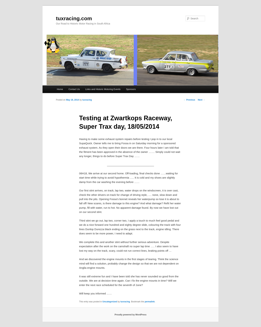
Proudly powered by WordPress (130, 314)
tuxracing (87, 100)
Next (201, 100)
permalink (150, 301)
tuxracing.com (74, 18)
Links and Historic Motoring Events (102, 89)
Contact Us (74, 89)
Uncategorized (110, 301)
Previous (189, 100)
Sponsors (131, 89)
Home (60, 89)
